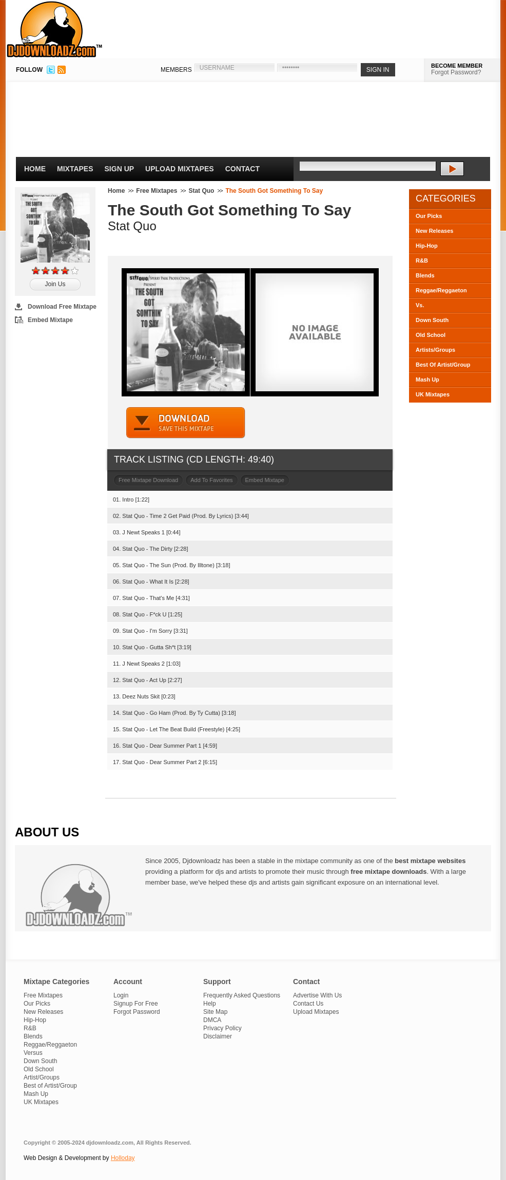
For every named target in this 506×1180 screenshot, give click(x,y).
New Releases (434, 231)
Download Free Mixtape (62, 306)
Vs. (420, 305)
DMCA (212, 1020)
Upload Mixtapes (179, 169)
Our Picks (429, 216)
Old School (430, 335)
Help (209, 1003)
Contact (242, 169)
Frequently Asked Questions (241, 995)
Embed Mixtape (50, 320)
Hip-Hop (427, 246)
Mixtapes (75, 169)
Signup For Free (135, 1003)
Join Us (55, 284)
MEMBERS (176, 69)
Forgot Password (136, 1011)
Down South (432, 320)
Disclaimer (217, 1036)
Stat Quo (201, 190)
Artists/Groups (435, 350)
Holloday (123, 1158)
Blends (425, 275)
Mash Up (427, 379)
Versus (33, 1052)
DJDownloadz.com (55, 29)
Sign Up (119, 169)
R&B (422, 260)
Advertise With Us (317, 995)
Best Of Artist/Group (443, 365)
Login (120, 995)
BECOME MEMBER (456, 66)
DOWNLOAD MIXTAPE (185, 422)
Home (35, 169)
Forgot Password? (456, 72)
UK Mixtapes (433, 394)
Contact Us (308, 1003)
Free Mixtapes (156, 190)
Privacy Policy (222, 1028)
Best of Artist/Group (50, 1085)
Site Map (215, 1011)
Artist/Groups (42, 1077)
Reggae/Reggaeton (441, 290)
